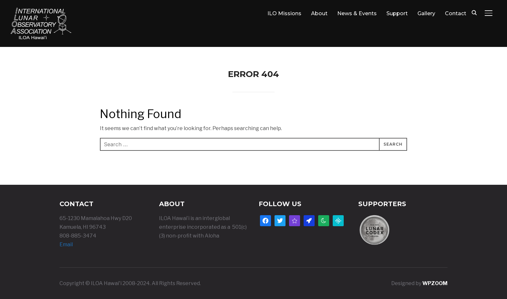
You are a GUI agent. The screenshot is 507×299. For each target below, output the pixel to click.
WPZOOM (435, 283)
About (319, 13)
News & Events (357, 13)
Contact (455, 13)
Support (397, 13)
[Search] (474, 12)
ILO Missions (284, 13)
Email (66, 244)
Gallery (426, 13)
